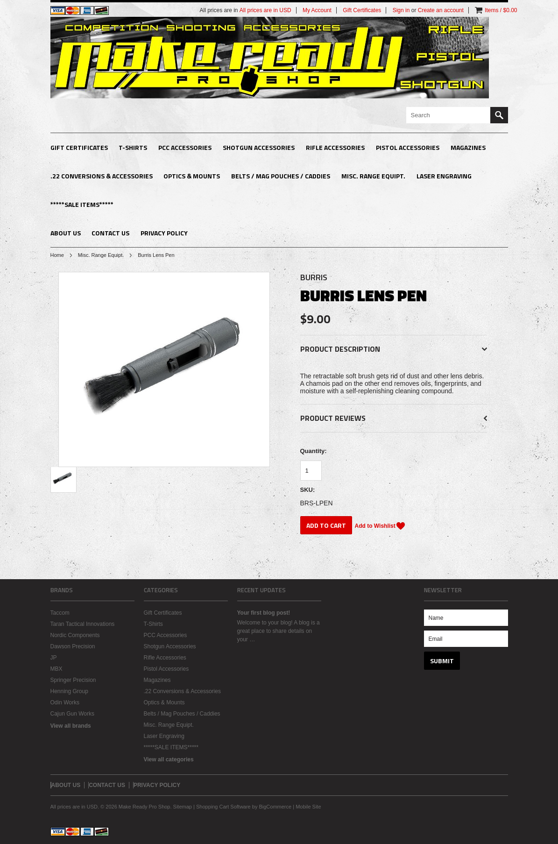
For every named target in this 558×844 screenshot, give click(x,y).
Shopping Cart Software (223, 806)
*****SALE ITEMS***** (81, 204)
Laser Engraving (444, 176)
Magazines (468, 147)
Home (57, 255)
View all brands (70, 726)
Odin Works (64, 702)
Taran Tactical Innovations (82, 624)
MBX (56, 669)
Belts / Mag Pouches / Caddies (280, 176)
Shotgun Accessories (259, 147)
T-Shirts (133, 147)
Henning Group (69, 691)
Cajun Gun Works (72, 713)
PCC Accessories (185, 147)
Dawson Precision (72, 646)
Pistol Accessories (407, 147)
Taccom (60, 613)
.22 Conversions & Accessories (101, 176)
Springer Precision (73, 680)
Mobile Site (308, 806)
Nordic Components (75, 635)
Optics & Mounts (191, 176)
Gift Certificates (79, 147)
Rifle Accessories (335, 147)
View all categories (169, 759)
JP (53, 657)
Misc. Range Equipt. (373, 176)
